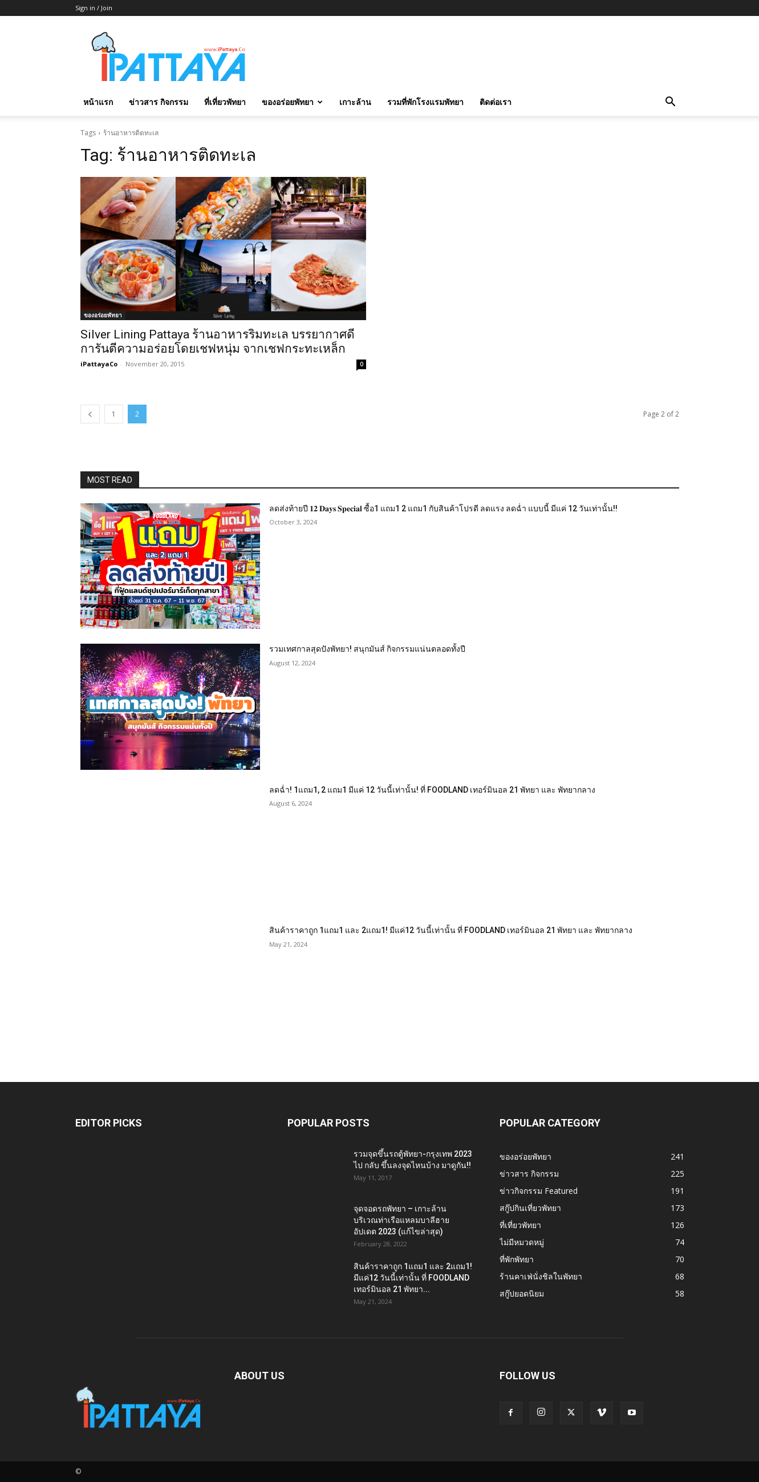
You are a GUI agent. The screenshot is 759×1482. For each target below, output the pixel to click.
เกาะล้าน (355, 101)
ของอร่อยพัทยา (292, 101)
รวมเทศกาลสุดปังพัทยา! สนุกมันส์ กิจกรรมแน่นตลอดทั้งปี (367, 648)
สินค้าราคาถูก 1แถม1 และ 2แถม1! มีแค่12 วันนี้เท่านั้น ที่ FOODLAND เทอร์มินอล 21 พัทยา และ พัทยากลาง (450, 930)
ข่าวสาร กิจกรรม (158, 101)
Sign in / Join (93, 7)
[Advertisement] (476, 57)
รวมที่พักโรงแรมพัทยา (425, 101)
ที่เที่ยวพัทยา (225, 101)
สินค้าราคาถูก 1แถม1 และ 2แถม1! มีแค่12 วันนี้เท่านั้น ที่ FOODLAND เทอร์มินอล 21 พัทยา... (413, 1278)
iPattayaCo (98, 364)
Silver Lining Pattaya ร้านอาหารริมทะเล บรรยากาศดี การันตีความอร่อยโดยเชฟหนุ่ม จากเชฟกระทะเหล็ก (217, 342)
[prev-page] (90, 414)
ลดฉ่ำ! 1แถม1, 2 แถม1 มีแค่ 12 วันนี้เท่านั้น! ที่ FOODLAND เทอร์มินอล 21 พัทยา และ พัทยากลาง (432, 789)
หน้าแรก (98, 101)
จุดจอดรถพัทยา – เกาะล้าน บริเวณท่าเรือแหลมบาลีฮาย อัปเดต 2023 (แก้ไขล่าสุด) (401, 1220)
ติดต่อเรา (496, 101)
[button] (670, 103)
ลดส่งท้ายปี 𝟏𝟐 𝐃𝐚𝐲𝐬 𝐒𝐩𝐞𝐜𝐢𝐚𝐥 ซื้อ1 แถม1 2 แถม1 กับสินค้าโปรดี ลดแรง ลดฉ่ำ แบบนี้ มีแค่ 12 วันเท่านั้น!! (443, 508)
